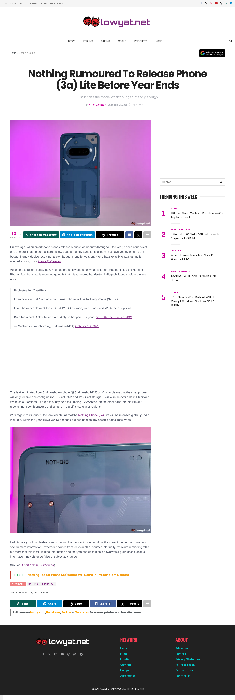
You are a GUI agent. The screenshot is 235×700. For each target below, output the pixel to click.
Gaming (105, 41)
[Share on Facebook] (129, 234)
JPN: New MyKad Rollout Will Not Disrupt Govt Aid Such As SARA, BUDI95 (194, 301)
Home (13, 53)
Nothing (33, 584)
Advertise (182, 648)
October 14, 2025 (117, 104)
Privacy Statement (188, 659)
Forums (88, 41)
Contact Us (182, 676)
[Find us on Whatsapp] (74, 654)
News (71, 41)
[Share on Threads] (110, 234)
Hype (5, 3)
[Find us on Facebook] (43, 654)
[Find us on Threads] (221, 3)
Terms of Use (184, 670)
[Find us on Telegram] (81, 654)
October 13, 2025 (87, 326)
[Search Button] (230, 41)
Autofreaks (57, 3)
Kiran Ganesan (97, 104)
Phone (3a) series (49, 261)
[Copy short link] (137, 104)
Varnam (32, 3)
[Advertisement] (80, 360)
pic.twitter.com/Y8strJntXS (113, 317)
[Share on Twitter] (138, 234)
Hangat (43, 3)
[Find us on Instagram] (55, 654)
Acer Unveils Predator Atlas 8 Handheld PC (192, 257)
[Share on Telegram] (77, 234)
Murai (13, 3)
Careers (180, 654)
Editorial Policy (185, 665)
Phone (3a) (48, 584)
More (159, 41)
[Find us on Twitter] (49, 654)
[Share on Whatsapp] (41, 234)
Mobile (122, 41)
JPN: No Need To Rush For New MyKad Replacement (197, 215)
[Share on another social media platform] (147, 234)
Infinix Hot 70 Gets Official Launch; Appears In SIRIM (195, 236)
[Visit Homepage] (117, 21)
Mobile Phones (27, 53)
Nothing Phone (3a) (91, 415)
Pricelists (140, 41)
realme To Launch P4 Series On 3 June (194, 278)
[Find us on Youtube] (62, 654)
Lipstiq (22, 3)
